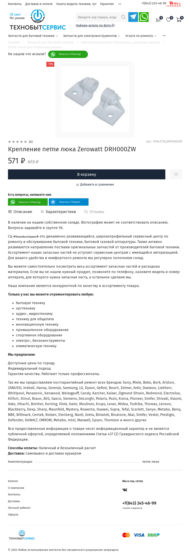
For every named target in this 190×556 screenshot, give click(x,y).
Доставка (14, 501)
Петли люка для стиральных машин (34, 47)
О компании (16, 488)
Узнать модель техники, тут (76, 4)
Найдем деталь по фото (95, 25)
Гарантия (107, 4)
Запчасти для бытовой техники (33, 36)
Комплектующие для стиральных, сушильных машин (120, 42)
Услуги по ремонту (141, 36)
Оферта (13, 514)
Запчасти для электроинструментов (92, 36)
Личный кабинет (19, 508)
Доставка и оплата (39, 4)
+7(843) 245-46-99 (153, 3)
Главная (14, 42)
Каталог (13, 481)
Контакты (15, 4)
